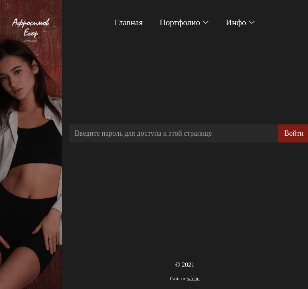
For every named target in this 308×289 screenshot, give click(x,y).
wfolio (193, 278)
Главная (128, 22)
